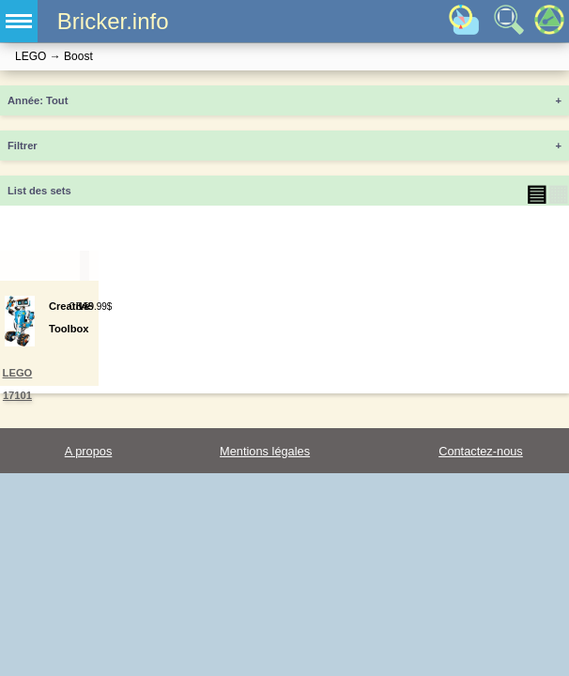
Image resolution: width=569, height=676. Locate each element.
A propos (89, 451)
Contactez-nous (480, 451)
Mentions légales (265, 451)
